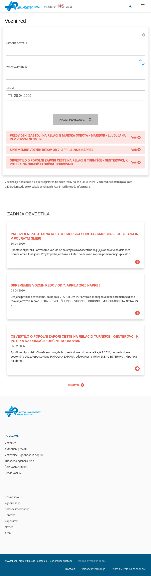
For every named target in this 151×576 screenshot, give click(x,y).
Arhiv (8, 533)
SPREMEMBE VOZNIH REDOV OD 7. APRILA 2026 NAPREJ (55, 285)
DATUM (10, 88)
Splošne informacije (17, 509)
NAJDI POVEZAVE (76, 119)
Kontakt (10, 515)
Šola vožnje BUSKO (16, 467)
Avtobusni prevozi (16, 449)
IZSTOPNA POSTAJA (17, 67)
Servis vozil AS (13, 473)
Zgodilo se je (12, 503)
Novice (9, 527)
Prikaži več (75, 385)
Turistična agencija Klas (19, 461)
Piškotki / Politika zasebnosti (128, 569)
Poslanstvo (12, 497)
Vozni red (10, 443)
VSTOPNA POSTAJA (16, 43)
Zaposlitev (11, 521)
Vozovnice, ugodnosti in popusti (24, 455)
